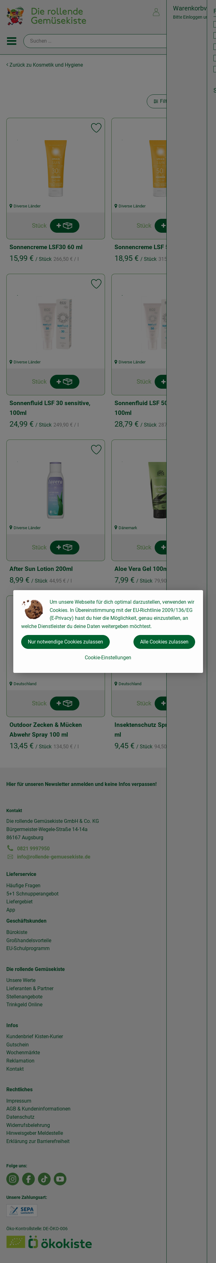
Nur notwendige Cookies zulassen (65, 642)
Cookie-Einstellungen (108, 658)
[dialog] (108, 631)
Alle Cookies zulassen (164, 642)
